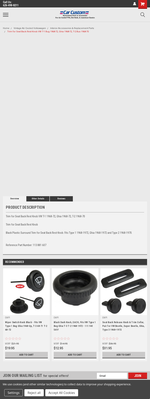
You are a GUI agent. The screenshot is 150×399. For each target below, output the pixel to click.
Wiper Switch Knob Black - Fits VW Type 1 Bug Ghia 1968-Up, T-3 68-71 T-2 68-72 (26, 326)
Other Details (38, 198)
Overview (14, 198)
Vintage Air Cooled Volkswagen (30, 28)
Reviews (61, 198)
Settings (14, 393)
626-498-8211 (11, 5)
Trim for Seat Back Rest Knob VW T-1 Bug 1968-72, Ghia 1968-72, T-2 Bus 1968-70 (48, 31)
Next (144, 262)
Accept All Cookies (61, 393)
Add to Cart (26, 354)
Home (6, 28)
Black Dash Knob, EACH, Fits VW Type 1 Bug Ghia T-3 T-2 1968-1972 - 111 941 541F (75, 326)
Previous (138, 262)
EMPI (7, 317)
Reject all (34, 393)
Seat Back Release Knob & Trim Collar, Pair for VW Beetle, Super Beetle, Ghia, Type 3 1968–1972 (123, 326)
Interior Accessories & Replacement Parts (72, 28)
